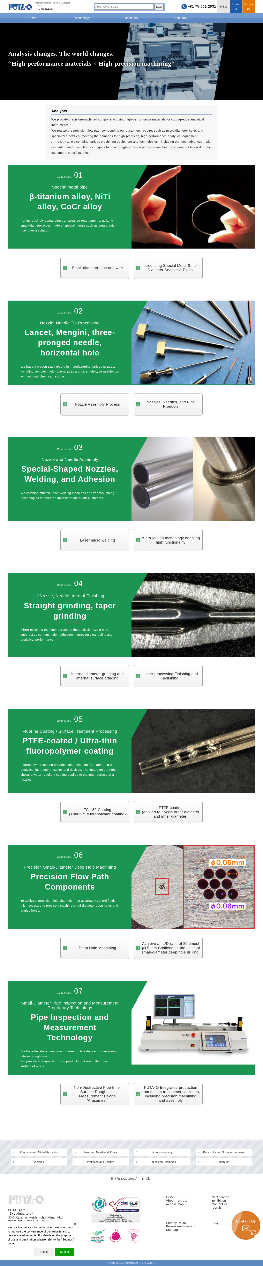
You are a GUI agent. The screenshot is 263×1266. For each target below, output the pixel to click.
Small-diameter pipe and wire (97, 268)
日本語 (223, 6)
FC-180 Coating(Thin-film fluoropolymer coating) (97, 812)
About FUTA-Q (176, 1200)
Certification (220, 1197)
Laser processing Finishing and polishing (170, 676)
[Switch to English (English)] (147, 1178)
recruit (216, 1207)
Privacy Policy (176, 1222)
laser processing (162, 1152)
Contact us (236, 6)
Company (180, 18)
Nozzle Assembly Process (97, 404)
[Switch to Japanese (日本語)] (124, 1178)
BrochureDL (248, 6)
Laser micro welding (97, 540)
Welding (39, 1161)
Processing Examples (162, 1161)
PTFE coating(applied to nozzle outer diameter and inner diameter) (171, 812)
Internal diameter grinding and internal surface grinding (97, 676)
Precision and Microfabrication (39, 1152)
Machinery (131, 18)
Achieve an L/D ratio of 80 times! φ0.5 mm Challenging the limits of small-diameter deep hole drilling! (170, 948)
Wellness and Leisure (100, 1161)
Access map (175, 1204)
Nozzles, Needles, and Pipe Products (170, 404)
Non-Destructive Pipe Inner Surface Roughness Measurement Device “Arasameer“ (97, 1094)
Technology (82, 18)
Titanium (224, 1161)
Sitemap (172, 1229)
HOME (32, 18)
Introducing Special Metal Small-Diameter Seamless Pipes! (170, 268)
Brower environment (180, 1226)
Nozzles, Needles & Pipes (100, 1152)
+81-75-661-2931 (202, 6)
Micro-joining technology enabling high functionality (170, 540)
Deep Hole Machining (97, 948)
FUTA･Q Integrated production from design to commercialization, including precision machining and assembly (170, 1094)
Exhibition (219, 1200)
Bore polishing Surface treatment (224, 1152)
